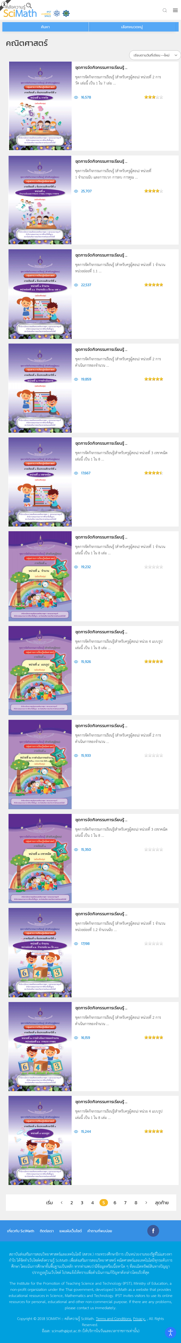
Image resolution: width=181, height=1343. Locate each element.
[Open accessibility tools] (170, 1332)
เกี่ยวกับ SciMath (20, 1231)
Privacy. (139, 1318)
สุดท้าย (162, 1202)
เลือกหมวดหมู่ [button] (132, 27)
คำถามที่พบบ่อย (99, 1231)
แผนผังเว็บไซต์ (70, 1231)
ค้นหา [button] (45, 27)
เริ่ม (49, 1202)
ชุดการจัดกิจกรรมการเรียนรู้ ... (101, 67)
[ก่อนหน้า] (61, 1202)
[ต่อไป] (146, 1202)
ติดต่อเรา (47, 1231)
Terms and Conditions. (114, 1318)
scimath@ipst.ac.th (66, 1330)
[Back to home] (20, 10)
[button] (176, 10)
